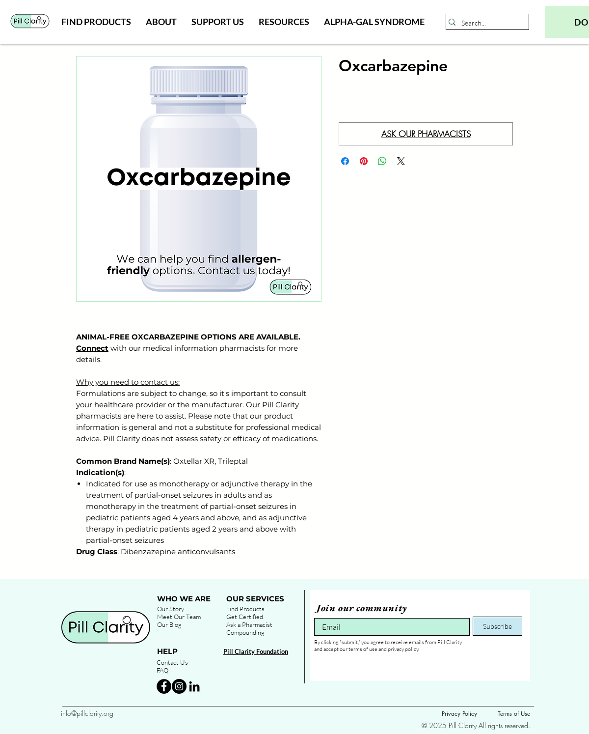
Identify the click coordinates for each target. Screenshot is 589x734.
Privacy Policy (459, 713)
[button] (96, 21)
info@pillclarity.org (87, 713)
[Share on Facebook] (345, 161)
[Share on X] (401, 161)
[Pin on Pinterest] (364, 161)
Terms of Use (514, 713)
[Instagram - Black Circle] (179, 686)
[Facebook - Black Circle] (164, 686)
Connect (92, 348)
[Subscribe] (497, 626)
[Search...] (484, 23)
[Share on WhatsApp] (382, 161)
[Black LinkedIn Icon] (194, 686)
